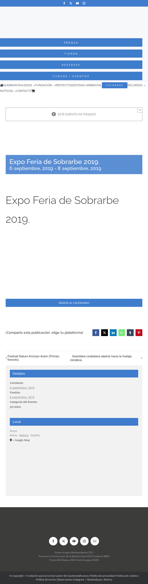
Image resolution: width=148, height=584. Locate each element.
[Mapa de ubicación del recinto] (74, 463)
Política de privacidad (102, 575)
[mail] (95, 541)
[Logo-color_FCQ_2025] (74, 10)
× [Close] (140, 109)
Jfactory (107, 579)
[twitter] (70, 3)
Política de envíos (46, 579)
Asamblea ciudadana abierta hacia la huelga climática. (101, 358)
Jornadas (15, 407)
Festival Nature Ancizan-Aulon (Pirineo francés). (33, 358)
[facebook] (64, 3)
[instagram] (84, 3)
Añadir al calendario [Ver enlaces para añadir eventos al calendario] (74, 302)
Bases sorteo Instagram (71, 579)
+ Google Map (21, 440)
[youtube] (77, 3)
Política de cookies (127, 575)
